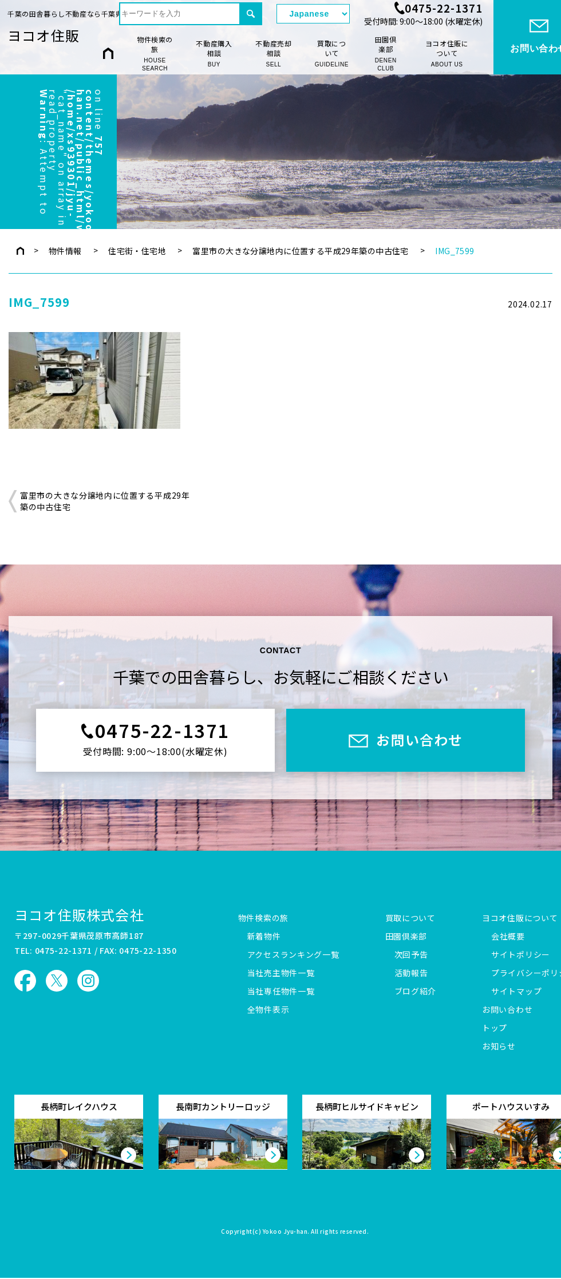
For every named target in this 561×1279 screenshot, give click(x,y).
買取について (332, 53)
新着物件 (264, 936)
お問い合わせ (507, 1009)
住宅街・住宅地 (137, 250)
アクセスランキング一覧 (293, 955)
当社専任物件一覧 (281, 991)
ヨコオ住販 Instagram (88, 981)
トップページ (20, 251)
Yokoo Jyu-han (285, 1232)
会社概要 (508, 936)
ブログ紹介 (415, 991)
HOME (108, 53)
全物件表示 (268, 1009)
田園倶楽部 (386, 53)
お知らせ (499, 1046)
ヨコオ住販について (447, 53)
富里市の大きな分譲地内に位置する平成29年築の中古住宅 (300, 250)
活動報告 (411, 973)
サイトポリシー (520, 955)
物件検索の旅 (155, 53)
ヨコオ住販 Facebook (25, 981)
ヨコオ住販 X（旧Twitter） (57, 981)
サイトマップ (516, 991)
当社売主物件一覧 (281, 973)
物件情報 (65, 250)
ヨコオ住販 (43, 35)
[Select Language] (313, 13)
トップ (494, 1028)
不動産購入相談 (214, 53)
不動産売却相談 (273, 53)
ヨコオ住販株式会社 (79, 915)
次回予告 (411, 955)
